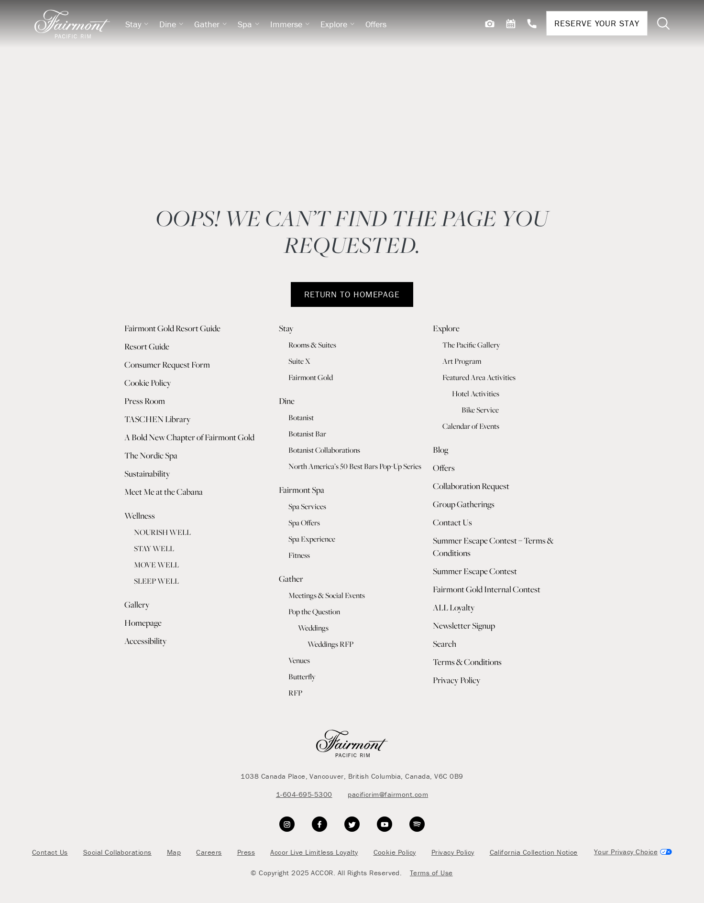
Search (444, 644)
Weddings (313, 627)
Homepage (143, 623)
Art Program (461, 361)
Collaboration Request (471, 486)
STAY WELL (154, 548)
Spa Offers (304, 522)
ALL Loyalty (454, 607)
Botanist (301, 417)
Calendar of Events (470, 426)
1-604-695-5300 (304, 794)
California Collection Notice (534, 852)
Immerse (290, 24)
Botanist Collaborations (324, 450)
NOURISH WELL (162, 532)
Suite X (299, 361)
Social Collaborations (117, 852)
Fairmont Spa (301, 490)
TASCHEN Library (157, 419)
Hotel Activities (475, 393)
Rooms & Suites (312, 344)
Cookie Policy (147, 383)
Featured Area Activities (479, 377)
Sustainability (147, 473)
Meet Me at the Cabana (163, 492)
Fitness (299, 555)
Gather (210, 24)
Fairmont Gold (310, 377)
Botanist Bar (307, 433)
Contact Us (452, 522)
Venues (299, 660)
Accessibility (145, 641)
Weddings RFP (330, 644)
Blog (440, 450)
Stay (137, 24)
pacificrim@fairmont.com (388, 794)
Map (174, 852)
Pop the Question (314, 611)
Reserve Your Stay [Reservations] (596, 23)
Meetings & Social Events (326, 595)
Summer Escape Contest (475, 571)
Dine (171, 24)
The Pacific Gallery (471, 344)
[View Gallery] (490, 23)
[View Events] (511, 23)
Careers (208, 852)
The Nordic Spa (150, 455)
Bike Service (480, 409)
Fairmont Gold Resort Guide (172, 328)
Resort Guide (146, 346)
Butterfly (302, 676)
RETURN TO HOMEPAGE (352, 294)
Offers (375, 24)
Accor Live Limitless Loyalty (314, 852)
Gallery (137, 604)
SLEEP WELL (156, 581)
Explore (337, 24)
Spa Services (307, 506)
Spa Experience (311, 538)
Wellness (139, 516)
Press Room (144, 401)
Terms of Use (431, 872)
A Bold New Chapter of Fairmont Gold (189, 437)
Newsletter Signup (464, 625)
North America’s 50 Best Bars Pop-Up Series (354, 466)
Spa (249, 24)
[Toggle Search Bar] (663, 23)
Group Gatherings (464, 504)
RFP (295, 692)
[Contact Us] (532, 23)
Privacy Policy (457, 680)
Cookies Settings (632, 852)
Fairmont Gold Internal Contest (486, 589)
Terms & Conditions (467, 662)
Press (246, 852)
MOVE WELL (156, 564)
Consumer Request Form (167, 364)
